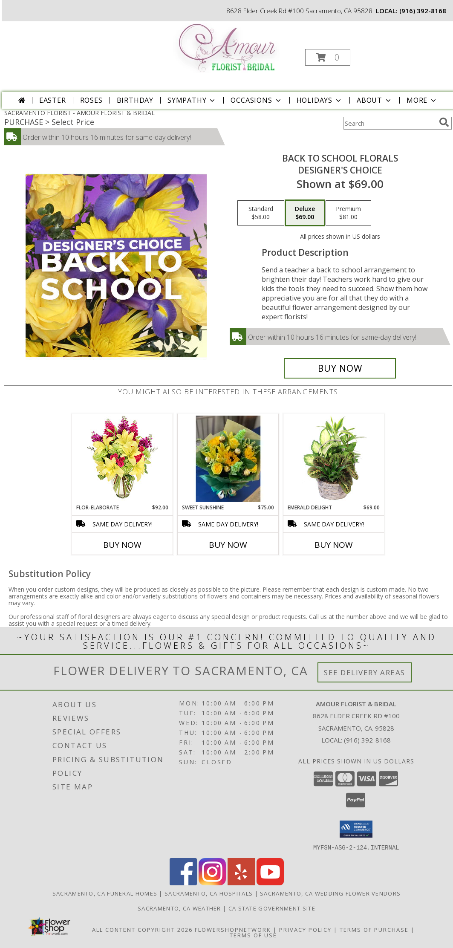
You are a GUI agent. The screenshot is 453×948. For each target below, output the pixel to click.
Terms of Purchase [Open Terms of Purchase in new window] (374, 929)
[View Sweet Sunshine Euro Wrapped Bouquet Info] (228, 459)
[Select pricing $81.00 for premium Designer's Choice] (348, 213)
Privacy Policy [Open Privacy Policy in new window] (305, 929)
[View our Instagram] (212, 883)
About (374, 100)
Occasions (256, 100)
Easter (52, 100)
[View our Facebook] (183, 883)
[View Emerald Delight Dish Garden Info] (333, 459)
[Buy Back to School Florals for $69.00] (340, 368)
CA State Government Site (271, 908)
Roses (91, 100)
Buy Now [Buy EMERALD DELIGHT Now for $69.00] (334, 544)
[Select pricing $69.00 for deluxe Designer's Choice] (305, 213)
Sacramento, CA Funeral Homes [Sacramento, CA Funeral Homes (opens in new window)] (104, 893)
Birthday (135, 100)
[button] (327, 57)
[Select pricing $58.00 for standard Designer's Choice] (261, 213)
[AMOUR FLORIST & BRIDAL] (227, 47)
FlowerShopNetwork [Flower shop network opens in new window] (233, 929)
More (422, 100)
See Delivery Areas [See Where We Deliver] (364, 672)
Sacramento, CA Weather (179, 908)
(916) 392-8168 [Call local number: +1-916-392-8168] (422, 10)
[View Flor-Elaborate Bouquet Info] (122, 459)
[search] (444, 122)
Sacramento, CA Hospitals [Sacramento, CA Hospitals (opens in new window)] (208, 893)
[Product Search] (389, 123)
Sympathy (191, 100)
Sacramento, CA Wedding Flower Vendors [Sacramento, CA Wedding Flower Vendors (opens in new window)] (330, 893)
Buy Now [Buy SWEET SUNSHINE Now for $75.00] (228, 544)
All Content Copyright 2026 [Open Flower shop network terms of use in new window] (142, 929)
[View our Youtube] (270, 883)
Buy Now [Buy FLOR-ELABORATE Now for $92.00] (122, 544)
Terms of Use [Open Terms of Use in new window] (253, 935)
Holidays (320, 100)
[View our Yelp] (241, 883)
